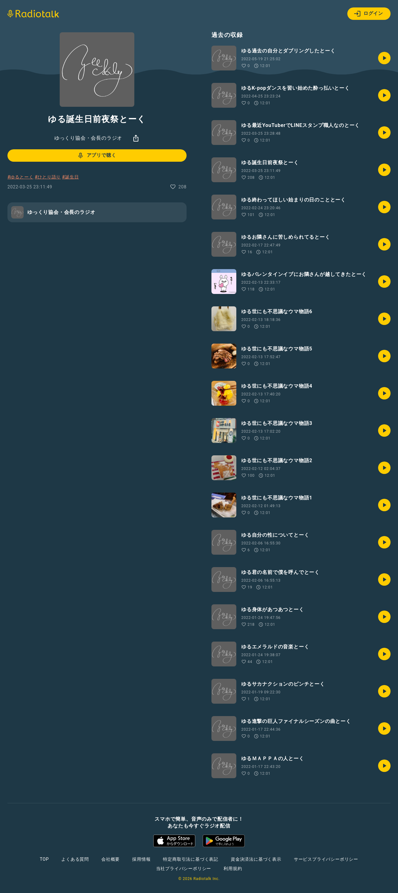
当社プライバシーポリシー (183, 868)
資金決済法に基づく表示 (256, 859)
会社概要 (110, 859)
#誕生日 (70, 176)
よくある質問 (75, 859)
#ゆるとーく (20, 176)
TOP (44, 859)
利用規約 (233, 868)
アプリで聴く (96, 155)
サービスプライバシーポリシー (326, 859)
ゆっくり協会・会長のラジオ (88, 138)
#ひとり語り (48, 176)
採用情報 (141, 859)
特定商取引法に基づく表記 (190, 859)
